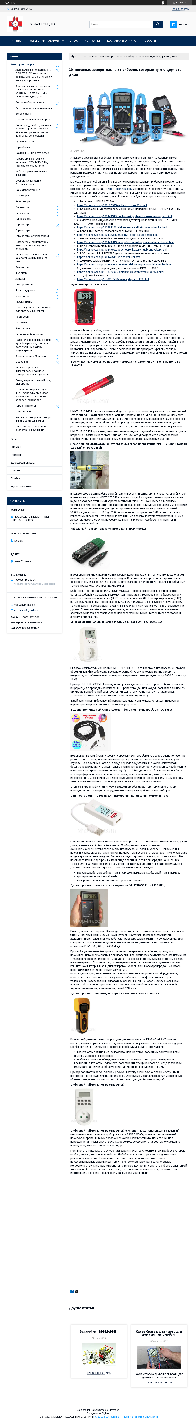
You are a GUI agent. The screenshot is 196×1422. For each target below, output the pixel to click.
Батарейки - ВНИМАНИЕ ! (98, 1331)
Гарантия (16, 454)
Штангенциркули (25, 290)
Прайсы (15, 478)
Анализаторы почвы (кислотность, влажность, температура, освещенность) (33, 371)
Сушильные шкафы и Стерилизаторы (28, 182)
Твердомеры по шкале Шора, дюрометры (33, 382)
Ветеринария (23, 113)
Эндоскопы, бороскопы (29, 334)
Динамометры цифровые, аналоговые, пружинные (31, 428)
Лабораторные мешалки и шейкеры (31, 173)
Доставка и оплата (121, 40)
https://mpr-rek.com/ (120, 188)
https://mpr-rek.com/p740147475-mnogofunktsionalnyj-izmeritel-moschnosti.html (125, 242)
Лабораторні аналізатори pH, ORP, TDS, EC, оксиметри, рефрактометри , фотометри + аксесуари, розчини (34, 75)
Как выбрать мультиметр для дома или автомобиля (159, 1333)
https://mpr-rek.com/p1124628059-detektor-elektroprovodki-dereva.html (120, 271)
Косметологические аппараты (33, 119)
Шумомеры (22, 273)
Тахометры (22, 195)
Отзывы (16, 447)
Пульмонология (25, 141)
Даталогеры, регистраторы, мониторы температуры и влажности (32, 245)
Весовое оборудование (30, 102)
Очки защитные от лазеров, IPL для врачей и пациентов (34, 309)
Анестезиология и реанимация (34, 108)
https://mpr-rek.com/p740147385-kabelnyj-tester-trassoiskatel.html (117, 234)
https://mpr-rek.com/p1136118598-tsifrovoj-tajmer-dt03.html (113, 279)
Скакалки (21, 322)
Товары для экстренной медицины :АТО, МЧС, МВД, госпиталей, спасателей (32, 162)
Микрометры (23, 296)
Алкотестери (23, 328)
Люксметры (22, 267)
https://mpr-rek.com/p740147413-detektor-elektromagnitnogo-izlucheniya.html (124, 264)
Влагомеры (22, 207)
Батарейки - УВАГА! (23, 50)
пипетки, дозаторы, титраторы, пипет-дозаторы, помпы (34, 419)
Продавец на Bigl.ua (98, 1413)
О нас (73, 40)
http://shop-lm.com (24, 604)
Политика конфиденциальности (140, 1417)
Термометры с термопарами (33, 235)
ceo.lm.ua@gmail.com (26, 610)
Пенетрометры (24, 284)
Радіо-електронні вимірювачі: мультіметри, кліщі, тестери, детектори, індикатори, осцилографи (33, 345)
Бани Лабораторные (28, 189)
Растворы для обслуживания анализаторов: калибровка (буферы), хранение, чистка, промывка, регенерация (33, 130)
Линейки (20, 278)
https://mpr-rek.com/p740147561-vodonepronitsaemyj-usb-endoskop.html (122, 249)
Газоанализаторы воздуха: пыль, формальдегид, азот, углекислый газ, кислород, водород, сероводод (32, 394)
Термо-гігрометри (26, 405)
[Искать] (158, 24)
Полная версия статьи (99, 1372)
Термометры (23, 224)
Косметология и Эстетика (31, 356)
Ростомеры (22, 316)
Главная (16, 40)
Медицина (22, 361)
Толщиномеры (24, 301)
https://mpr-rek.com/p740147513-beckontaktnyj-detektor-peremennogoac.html (124, 216)
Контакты (92, 40)
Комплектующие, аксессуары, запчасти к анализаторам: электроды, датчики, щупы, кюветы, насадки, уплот (33, 91)
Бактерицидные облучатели (32, 152)
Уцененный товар (22, 486)
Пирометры (22, 213)
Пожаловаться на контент (107, 1417)
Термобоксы (23, 147)
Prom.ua (114, 1410)
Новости (149, 40)
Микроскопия (23, 411)
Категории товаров (44, 40)
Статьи (81, 56)
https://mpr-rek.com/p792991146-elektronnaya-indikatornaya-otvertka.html (122, 227)
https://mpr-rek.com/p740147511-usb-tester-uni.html (108, 257)
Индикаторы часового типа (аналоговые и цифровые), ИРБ (32, 258)
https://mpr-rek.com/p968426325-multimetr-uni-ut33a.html (112, 205)
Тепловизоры (23, 218)
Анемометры (23, 201)
